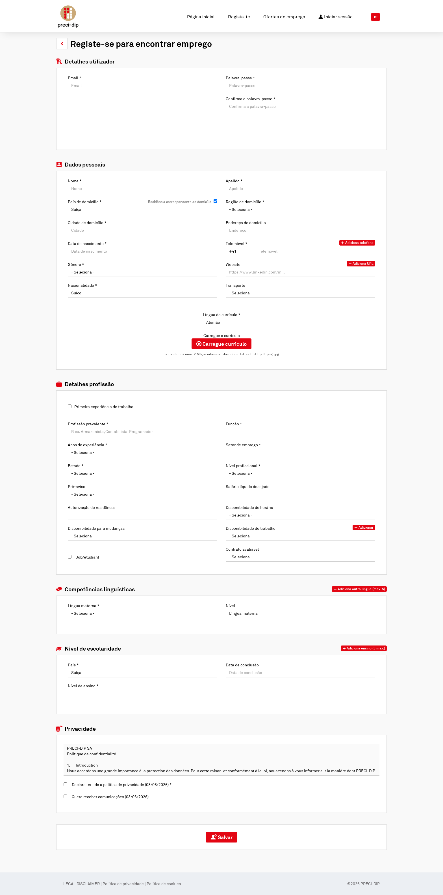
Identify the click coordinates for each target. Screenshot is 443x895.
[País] (142, 672)
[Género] (142, 272)
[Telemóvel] (241, 251)
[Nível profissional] (300, 473)
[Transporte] (300, 293)
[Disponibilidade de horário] (300, 515)
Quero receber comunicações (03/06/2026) (109, 796)
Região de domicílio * (245, 201)
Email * (74, 77)
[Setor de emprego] (300, 452)
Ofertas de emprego (284, 16)
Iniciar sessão (335, 16)
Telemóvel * (236, 243)
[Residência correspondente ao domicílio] (215, 201)
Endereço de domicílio (246, 222)
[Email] (142, 85)
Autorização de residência (91, 507)
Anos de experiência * (87, 444)
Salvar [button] (221, 837)
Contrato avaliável (242, 549)
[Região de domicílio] (300, 209)
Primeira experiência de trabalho (103, 406)
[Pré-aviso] (142, 494)
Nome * (74, 180)
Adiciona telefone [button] (357, 242)
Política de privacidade (123, 883)
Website (233, 264)
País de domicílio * (84, 201)
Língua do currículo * (221, 314)
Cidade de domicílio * (87, 222)
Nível (230, 605)
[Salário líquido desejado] (300, 494)
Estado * (75, 465)
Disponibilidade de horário (249, 507)
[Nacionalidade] (142, 293)
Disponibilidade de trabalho (250, 528)
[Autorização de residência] (142, 515)
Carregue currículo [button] (221, 344)
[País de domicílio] (142, 209)
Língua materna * (83, 605)
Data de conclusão (242, 664)
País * (73, 664)
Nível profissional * (243, 465)
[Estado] (142, 473)
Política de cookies (164, 883)
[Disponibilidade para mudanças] (142, 536)
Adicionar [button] (363, 527)
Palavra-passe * (240, 77)
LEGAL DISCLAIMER (82, 883)
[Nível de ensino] (142, 693)
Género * (76, 264)
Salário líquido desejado (248, 486)
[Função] (300, 431)
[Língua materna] (142, 613)
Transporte (235, 285)
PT (376, 17)
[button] (62, 43)
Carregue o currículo (221, 335)
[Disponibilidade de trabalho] (300, 536)
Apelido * (234, 180)
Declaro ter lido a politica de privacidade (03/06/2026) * (120, 784)
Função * (234, 423)
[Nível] (300, 613)
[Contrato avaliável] (300, 557)
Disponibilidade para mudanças (96, 528)
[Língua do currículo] (221, 322)
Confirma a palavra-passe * (250, 98)
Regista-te (239, 16)
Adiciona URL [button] (360, 263)
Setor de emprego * (243, 444)
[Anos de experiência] (142, 452)
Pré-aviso (76, 486)
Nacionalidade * (82, 285)
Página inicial (201, 16)
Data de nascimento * (87, 243)
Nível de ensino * (83, 685)
